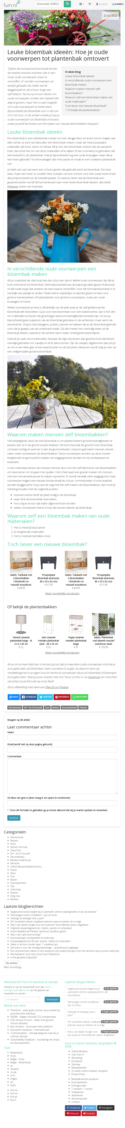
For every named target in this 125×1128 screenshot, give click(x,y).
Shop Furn (15, 850)
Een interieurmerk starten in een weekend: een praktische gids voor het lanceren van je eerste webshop (64, 950)
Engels (13, 1078)
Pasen (13, 869)
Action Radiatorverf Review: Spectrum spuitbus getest (38, 931)
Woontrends (15, 707)
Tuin (47, 707)
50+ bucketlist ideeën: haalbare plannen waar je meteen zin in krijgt (45, 921)
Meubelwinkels (79, 1067)
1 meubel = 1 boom (81, 1088)
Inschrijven (52, 999)
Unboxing (15, 889)
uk (11, 1081)
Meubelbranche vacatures (85, 1079)
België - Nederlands (20, 1062)
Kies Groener (17, 1026)
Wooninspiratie (79, 1098)
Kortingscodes (78, 1085)
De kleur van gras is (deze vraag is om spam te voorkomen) (38, 797)
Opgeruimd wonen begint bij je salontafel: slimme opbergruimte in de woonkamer (53, 911)
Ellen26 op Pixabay (56, 687)
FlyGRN (14, 1016)
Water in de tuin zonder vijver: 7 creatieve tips (34, 944)
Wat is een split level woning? (25, 934)
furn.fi (13, 1099)
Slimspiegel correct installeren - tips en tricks (33, 915)
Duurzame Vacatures (21, 1029)
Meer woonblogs (12, 967)
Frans (13, 1055)
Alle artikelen (12, 963)
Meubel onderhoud (20, 860)
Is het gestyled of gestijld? (23, 957)
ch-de (13, 1072)
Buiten (55, 707)
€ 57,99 (48, 573)
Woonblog (76, 1057)
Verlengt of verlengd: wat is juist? (27, 918)
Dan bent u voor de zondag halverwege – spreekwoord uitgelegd (44, 947)
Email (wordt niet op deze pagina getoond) (29, 744)
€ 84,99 (21, 575)
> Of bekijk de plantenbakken (82, 110)
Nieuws (14, 840)
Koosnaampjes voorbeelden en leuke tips (32, 937)
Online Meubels (79, 1051)
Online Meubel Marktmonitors (26, 866)
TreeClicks (15, 1010)
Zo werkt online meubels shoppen (89, 1070)
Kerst (13, 843)
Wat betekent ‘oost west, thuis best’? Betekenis (35, 954)
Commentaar (14, 756)
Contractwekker (18, 1033)
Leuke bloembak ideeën (80, 76)
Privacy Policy (78, 1074)
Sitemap (75, 1064)
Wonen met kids (19, 847)
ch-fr (12, 1075)
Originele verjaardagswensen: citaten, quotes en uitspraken (41, 928)
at (11, 1065)
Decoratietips (17, 856)
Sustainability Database (22, 1039)
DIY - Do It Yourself (33, 707)
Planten (83, 707)
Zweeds (14, 1068)
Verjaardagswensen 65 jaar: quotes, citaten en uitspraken (40, 941)
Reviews (14, 899)
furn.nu (14, 1090)
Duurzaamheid (69, 707)
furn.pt (13, 1096)
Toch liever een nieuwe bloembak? (86, 106)
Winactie (14, 863)
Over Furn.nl (77, 1054)
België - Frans (17, 1059)
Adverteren (77, 1095)
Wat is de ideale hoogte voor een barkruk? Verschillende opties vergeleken (49, 924)
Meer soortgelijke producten (62, 593)
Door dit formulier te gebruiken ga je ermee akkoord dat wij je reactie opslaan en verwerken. (57, 810)
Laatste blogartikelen (80, 982)
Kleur (13, 873)
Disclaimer (76, 1061)
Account (101, 4)
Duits (13, 1085)
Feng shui (15, 895)
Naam (10, 732)
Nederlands (16, 1052)
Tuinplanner (77, 1092)
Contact (75, 1101)
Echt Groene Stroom (21, 1020)
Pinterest (12, 186)
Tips (12, 886)
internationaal (42, 1029)
